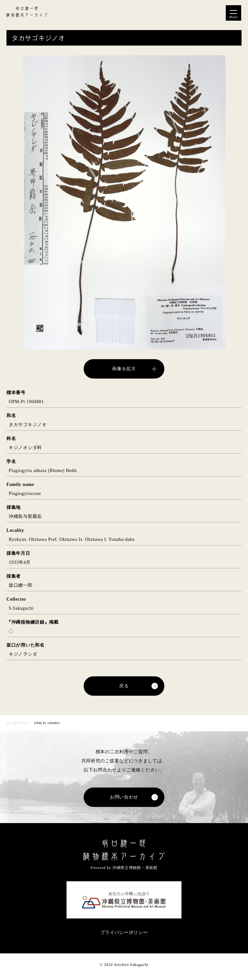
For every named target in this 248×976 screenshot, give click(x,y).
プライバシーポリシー (124, 932)
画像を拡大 (124, 368)
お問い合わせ (124, 797)
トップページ (16, 723)
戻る (124, 685)
